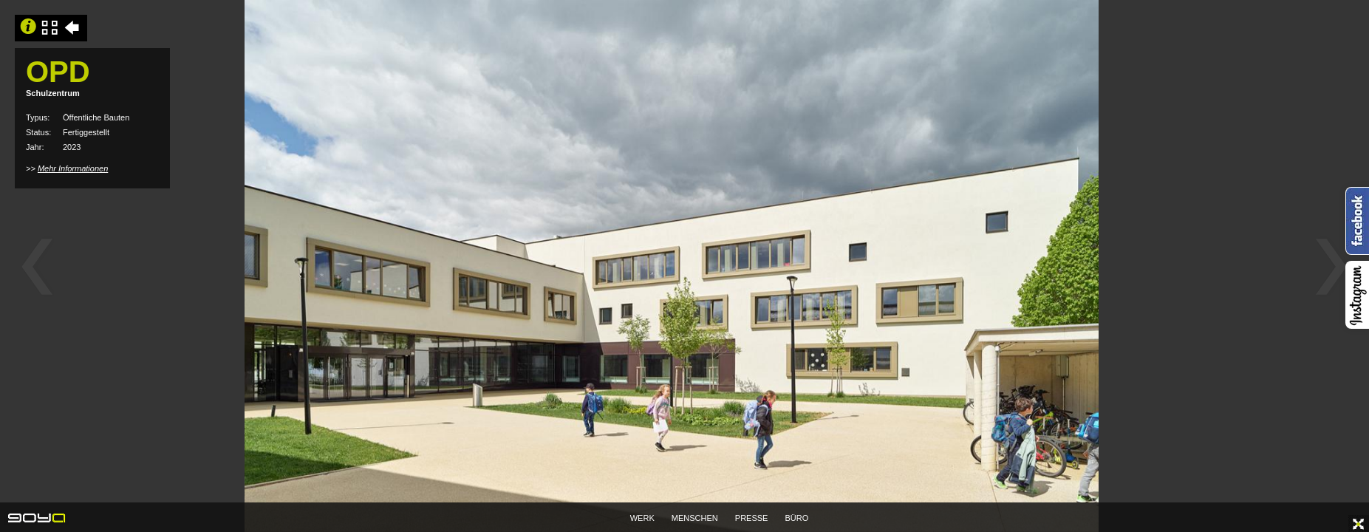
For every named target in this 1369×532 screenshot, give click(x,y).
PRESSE (751, 518)
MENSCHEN (695, 518)
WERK (642, 518)
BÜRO (797, 518)
